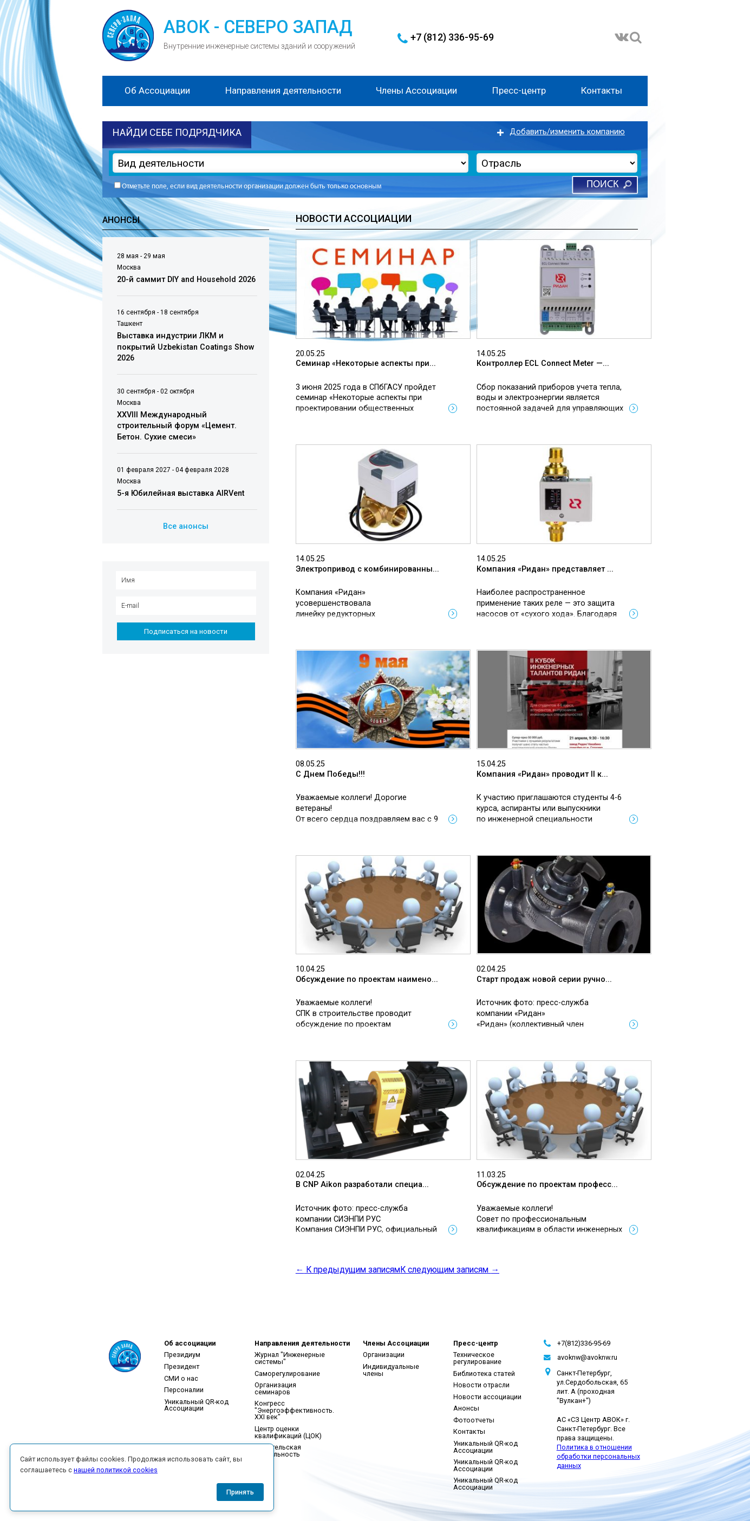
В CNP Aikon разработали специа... (362, 1184)
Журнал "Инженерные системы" (290, 1358)
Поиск (602, 185)
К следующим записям (449, 1270)
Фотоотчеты (473, 1420)
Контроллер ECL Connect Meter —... (543, 363)
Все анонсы (185, 526)
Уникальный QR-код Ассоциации (196, 1405)
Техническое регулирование (477, 1358)
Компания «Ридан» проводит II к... (542, 774)
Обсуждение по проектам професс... (547, 1184)
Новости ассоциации (487, 1397)
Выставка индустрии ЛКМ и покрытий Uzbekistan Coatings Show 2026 (186, 347)
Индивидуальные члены (391, 1370)
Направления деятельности (283, 90)
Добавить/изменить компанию (567, 131)
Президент (181, 1366)
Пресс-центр (519, 90)
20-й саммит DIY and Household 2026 (186, 279)
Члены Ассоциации (416, 90)
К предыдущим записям (348, 1270)
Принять (240, 1492)
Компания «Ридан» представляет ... (545, 569)
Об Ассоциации (157, 90)
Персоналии (184, 1390)
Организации (384, 1354)
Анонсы (466, 1408)
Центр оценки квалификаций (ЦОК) (288, 1432)
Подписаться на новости (185, 631)
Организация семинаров (275, 1388)
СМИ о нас (181, 1378)
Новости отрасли (481, 1385)
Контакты (601, 90)
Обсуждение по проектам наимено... (367, 979)
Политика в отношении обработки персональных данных (598, 1456)
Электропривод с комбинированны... (367, 569)
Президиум (182, 1354)
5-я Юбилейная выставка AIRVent (180, 493)
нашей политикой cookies (116, 1470)
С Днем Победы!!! (330, 774)
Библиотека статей (484, 1373)
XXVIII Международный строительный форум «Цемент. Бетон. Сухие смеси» (177, 426)
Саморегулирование (287, 1373)
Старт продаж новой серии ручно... (544, 979)
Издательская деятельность (278, 1450)
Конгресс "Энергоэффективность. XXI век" (294, 1410)
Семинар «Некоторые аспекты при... (366, 363)
